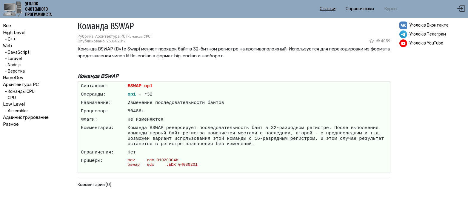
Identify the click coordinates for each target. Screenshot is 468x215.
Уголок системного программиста (38, 9)
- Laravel (12, 58)
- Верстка (14, 71)
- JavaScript (16, 52)
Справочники (360, 8)
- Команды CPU (19, 91)
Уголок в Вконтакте (429, 25)
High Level (14, 32)
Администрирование (26, 117)
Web (7, 45)
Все (7, 25)
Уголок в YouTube (426, 43)
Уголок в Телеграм (428, 34)
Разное (11, 124)
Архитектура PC (21, 84)
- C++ (9, 39)
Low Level (14, 104)
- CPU (9, 97)
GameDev (13, 77)
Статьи (327, 8)
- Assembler (15, 110)
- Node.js (12, 64)
